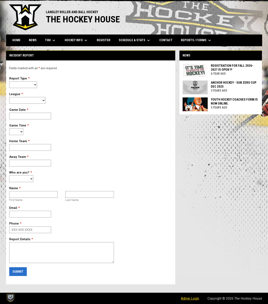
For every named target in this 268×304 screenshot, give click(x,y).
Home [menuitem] (16, 40)
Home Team (18, 141)
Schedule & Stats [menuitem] (135, 40)
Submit (18, 271)
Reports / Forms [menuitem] (196, 40)
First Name (15, 200)
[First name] (33, 194)
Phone (14, 223)
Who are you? (19, 172)
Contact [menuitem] (166, 40)
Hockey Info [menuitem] (76, 40)
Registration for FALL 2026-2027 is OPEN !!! (232, 68)
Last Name (72, 200)
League (14, 94)
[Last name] (89, 194)
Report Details (19, 239)
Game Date (17, 110)
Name (13, 188)
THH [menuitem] (50, 40)
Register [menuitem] (103, 40)
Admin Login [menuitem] (190, 298)
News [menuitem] (33, 40)
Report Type (18, 78)
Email (13, 208)
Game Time (17, 125)
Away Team (17, 157)
